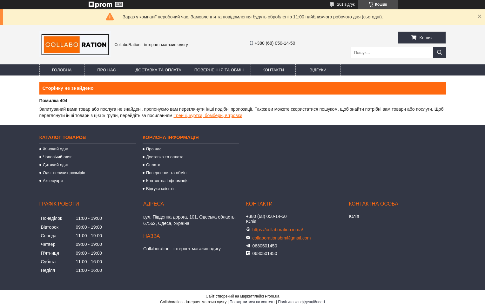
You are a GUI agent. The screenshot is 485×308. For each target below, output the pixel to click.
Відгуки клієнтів (161, 188)
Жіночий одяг (55, 149)
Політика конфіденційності (301, 302)
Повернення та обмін (219, 70)
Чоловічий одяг (57, 156)
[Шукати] (439, 52)
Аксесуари (53, 180)
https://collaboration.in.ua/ (278, 229)
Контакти (273, 70)
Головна (62, 70)
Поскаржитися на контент (252, 302)
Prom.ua (272, 296)
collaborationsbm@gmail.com (282, 237)
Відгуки (318, 70)
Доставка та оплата (158, 70)
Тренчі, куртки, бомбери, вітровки (207, 115)
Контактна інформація (167, 180)
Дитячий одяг (55, 164)
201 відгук (345, 4)
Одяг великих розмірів (64, 172)
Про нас (106, 70)
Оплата (153, 164)
